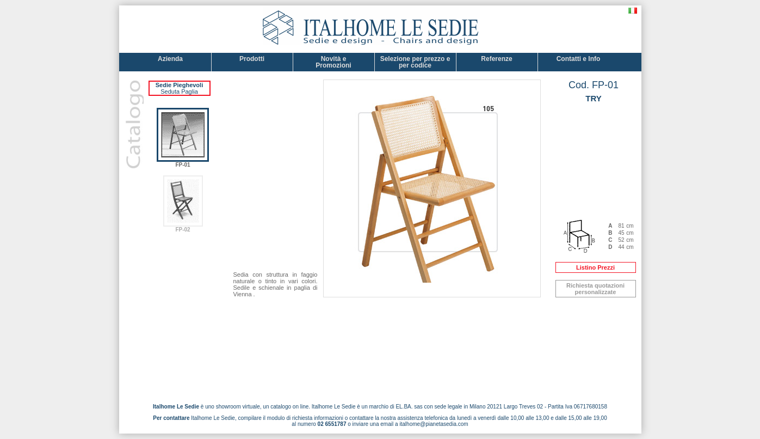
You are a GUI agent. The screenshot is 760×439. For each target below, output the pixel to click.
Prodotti (251, 62)
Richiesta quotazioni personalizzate (595, 288)
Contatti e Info (579, 62)
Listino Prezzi (595, 267)
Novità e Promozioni (333, 62)
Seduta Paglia (179, 91)
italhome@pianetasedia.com (433, 424)
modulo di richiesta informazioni (305, 418)
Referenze (496, 62)
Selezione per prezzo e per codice (415, 62)
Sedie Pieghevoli (179, 85)
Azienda (170, 62)
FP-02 (183, 227)
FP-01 (183, 162)
